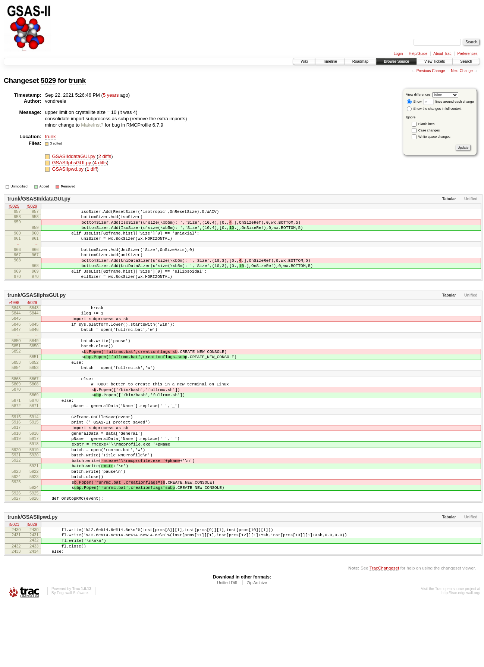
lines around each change (448, 101)
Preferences (468, 54)
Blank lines (426, 124)
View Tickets (434, 61)
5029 (48, 80)
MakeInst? (92, 125)
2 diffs (104, 156)
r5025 (14, 206)
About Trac (442, 54)
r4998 (14, 318)
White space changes (434, 137)
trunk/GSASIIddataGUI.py (38, 199)
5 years (111, 95)
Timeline (330, 61)
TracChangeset (384, 631)
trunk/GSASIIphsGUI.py (36, 311)
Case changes (429, 130)
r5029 (31, 206)
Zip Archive (257, 646)
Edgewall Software (72, 657)
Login (398, 54)
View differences (418, 94)
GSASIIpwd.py (68, 169)
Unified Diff (227, 646)
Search (466, 61)
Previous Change (431, 71)
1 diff (92, 169)
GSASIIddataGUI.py (74, 156)
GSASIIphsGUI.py (72, 162)
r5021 (14, 582)
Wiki (304, 61)
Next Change (461, 71)
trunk (77, 80)
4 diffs (100, 162)
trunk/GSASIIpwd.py (32, 574)
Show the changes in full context (434, 109)
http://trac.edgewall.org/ (460, 657)
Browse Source (396, 61)
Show (414, 101)
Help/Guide (418, 54)
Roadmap (360, 61)
